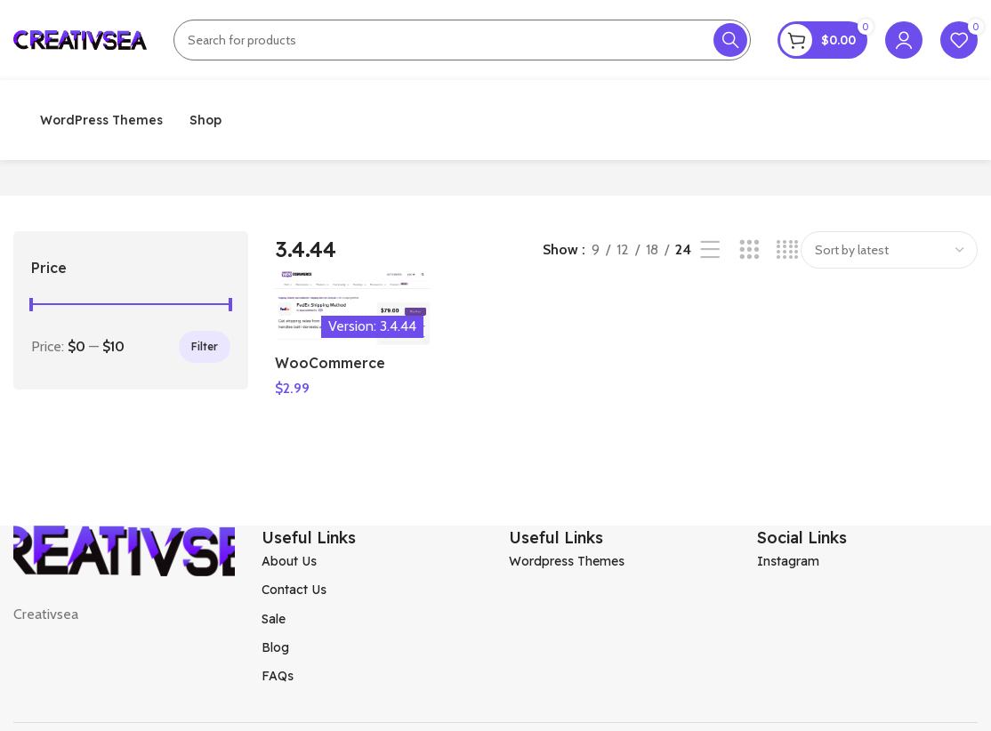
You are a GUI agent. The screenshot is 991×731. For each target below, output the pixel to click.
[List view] (710, 250)
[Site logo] (80, 38)
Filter (204, 346)
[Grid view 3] (749, 250)
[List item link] (372, 561)
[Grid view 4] (788, 250)
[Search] (462, 40)
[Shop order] (889, 250)
